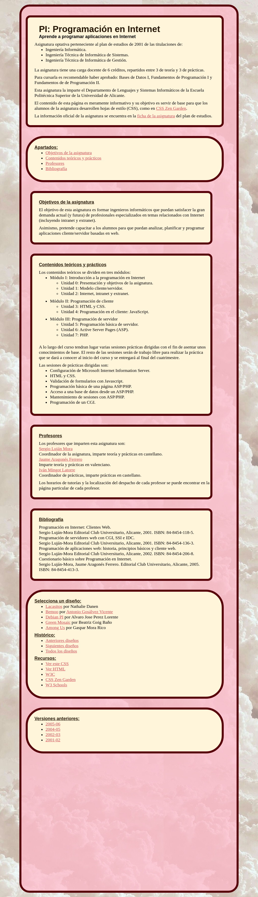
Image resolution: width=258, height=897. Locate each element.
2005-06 (53, 723)
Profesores (55, 163)
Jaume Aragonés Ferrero (60, 459)
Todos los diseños (61, 651)
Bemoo (52, 611)
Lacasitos (54, 606)
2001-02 (53, 739)
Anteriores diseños (62, 640)
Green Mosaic (58, 622)
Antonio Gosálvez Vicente (89, 611)
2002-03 (53, 734)
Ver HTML (56, 668)
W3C (50, 674)
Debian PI (54, 616)
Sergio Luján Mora (56, 448)
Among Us (55, 627)
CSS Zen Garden (171, 108)
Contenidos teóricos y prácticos (73, 157)
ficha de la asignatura (156, 115)
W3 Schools (56, 684)
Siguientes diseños (62, 645)
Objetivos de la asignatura (69, 152)
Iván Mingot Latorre (57, 469)
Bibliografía (56, 168)
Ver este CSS (57, 663)
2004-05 (53, 729)
